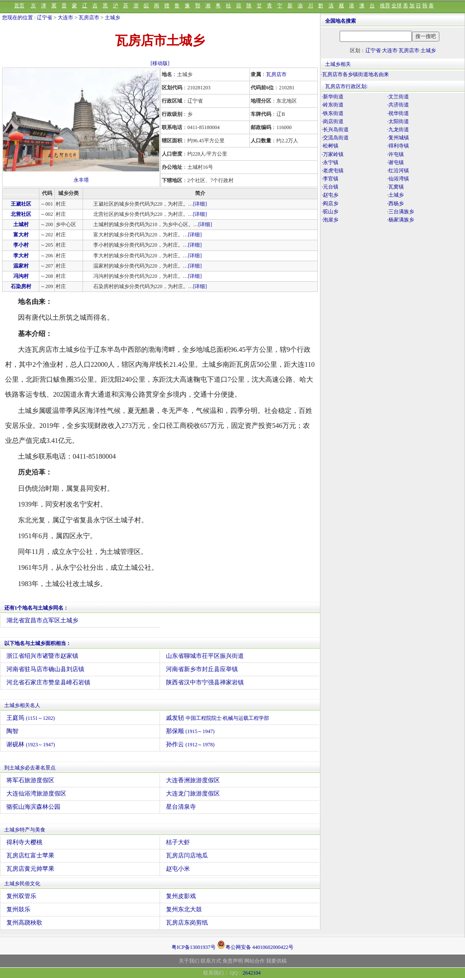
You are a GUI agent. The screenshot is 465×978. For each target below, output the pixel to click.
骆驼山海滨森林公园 (33, 807)
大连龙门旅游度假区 (193, 793)
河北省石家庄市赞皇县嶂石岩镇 (48, 682)
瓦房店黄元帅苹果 (30, 869)
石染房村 (21, 286)
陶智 (12, 731)
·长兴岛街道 (335, 130)
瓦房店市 (89, 18)
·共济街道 (398, 105)
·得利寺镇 (398, 146)
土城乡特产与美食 (24, 830)
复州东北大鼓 (184, 909)
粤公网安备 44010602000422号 (255, 944)
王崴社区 (21, 204)
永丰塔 (81, 180)
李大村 (21, 256)
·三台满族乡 (400, 212)
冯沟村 (21, 276)
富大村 (21, 235)
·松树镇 (330, 146)
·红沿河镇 (398, 171)
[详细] (200, 204)
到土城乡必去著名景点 (30, 768)
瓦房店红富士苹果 (30, 855)
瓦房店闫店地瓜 (187, 855)
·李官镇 (330, 179)
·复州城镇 (398, 138)
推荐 (385, 6)
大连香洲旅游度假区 (193, 780)
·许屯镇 (395, 154)
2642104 (252, 973)
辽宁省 (44, 18)
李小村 (21, 245)
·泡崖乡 (330, 220)
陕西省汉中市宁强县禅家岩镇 (205, 682)
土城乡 (112, 18)
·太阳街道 (398, 121)
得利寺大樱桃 (24, 842)
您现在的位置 (17, 18)
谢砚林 (30, 744)
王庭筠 (30, 718)
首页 (19, 6)
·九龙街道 (398, 130)
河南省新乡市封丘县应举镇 (202, 669)
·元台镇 (330, 187)
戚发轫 (217, 718)
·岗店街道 (333, 121)
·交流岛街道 (335, 138)
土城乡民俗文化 (22, 884)
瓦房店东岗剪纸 (187, 922)
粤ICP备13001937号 (194, 947)
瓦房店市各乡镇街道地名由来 (355, 74)
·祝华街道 (398, 113)
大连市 (65, 18)
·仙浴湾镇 (398, 179)
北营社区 (21, 214)
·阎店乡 (330, 203)
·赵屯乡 (330, 195)
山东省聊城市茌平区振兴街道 (205, 656)
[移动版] (160, 63)
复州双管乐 (21, 896)
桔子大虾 (178, 842)
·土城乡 (395, 195)
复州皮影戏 (181, 896)
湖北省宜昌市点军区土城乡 (42, 620)
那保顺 (190, 731)
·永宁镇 (330, 162)
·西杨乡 (395, 203)
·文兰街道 (398, 97)
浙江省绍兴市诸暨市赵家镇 (42, 656)
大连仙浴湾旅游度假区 (36, 793)
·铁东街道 (333, 113)
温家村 (21, 266)
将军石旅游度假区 (30, 780)
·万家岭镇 (333, 154)
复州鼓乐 (18, 909)
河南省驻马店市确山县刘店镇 (45, 669)
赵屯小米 (178, 869)
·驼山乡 (330, 212)
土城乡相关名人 (22, 705)
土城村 (21, 224)
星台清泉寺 (181, 807)
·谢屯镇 (395, 162)
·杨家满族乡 (400, 220)
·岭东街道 (333, 105)
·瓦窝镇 (395, 187)
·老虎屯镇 (333, 171)
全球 (396, 6)
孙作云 (190, 744)
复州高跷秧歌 (24, 922)
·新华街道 (333, 97)
